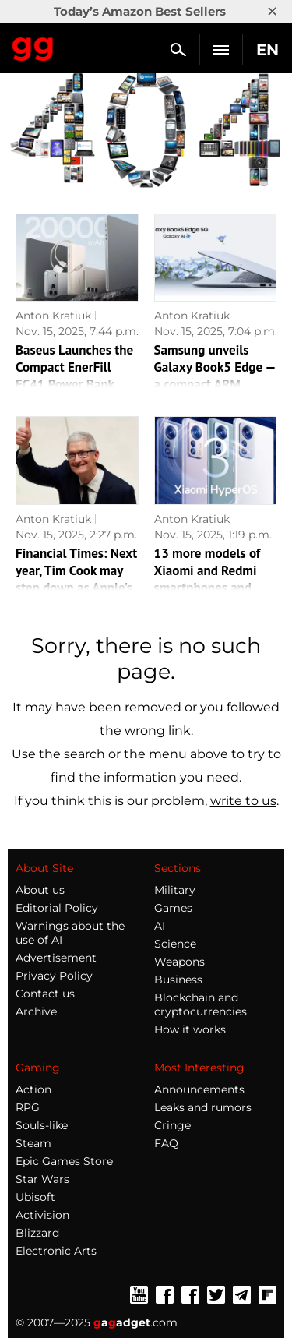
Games (173, 908)
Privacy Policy (54, 976)
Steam (33, 1143)
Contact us (45, 994)
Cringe (172, 1125)
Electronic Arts (56, 1251)
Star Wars (42, 1179)
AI (159, 926)
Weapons (179, 962)
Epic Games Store (64, 1161)
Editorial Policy (57, 908)
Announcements (199, 1089)
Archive (36, 1011)
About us (40, 890)
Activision (42, 1215)
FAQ (166, 1143)
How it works (190, 1029)
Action (33, 1089)
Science (175, 944)
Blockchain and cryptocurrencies (200, 1004)
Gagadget (33, 46)
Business (178, 980)
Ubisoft (35, 1197)
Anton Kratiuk (53, 315)
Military (174, 890)
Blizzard (37, 1233)
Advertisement (56, 958)
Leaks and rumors (203, 1107)
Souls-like (42, 1125)
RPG (28, 1107)
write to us (243, 800)
